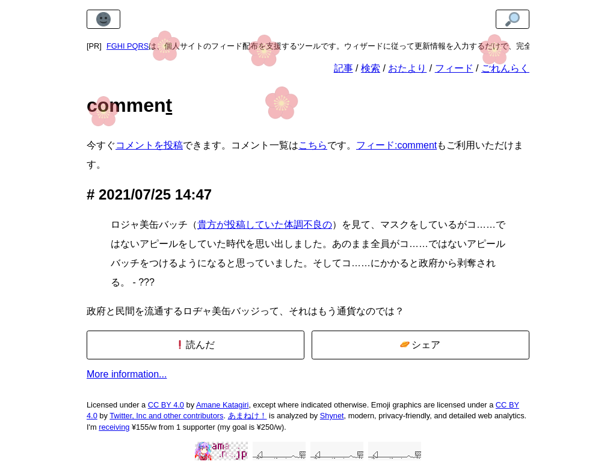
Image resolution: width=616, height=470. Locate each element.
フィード (454, 68)
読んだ (195, 345)
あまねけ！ (247, 415)
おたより (407, 68)
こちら (312, 145)
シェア (420, 345)
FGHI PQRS (127, 45)
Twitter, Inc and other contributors (166, 415)
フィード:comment (396, 145)
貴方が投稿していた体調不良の (264, 224)
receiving (114, 427)
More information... (127, 374)
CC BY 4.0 (166, 404)
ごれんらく (505, 68)
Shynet (332, 415)
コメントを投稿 (149, 145)
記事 (343, 68)
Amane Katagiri (222, 404)
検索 (370, 68)
